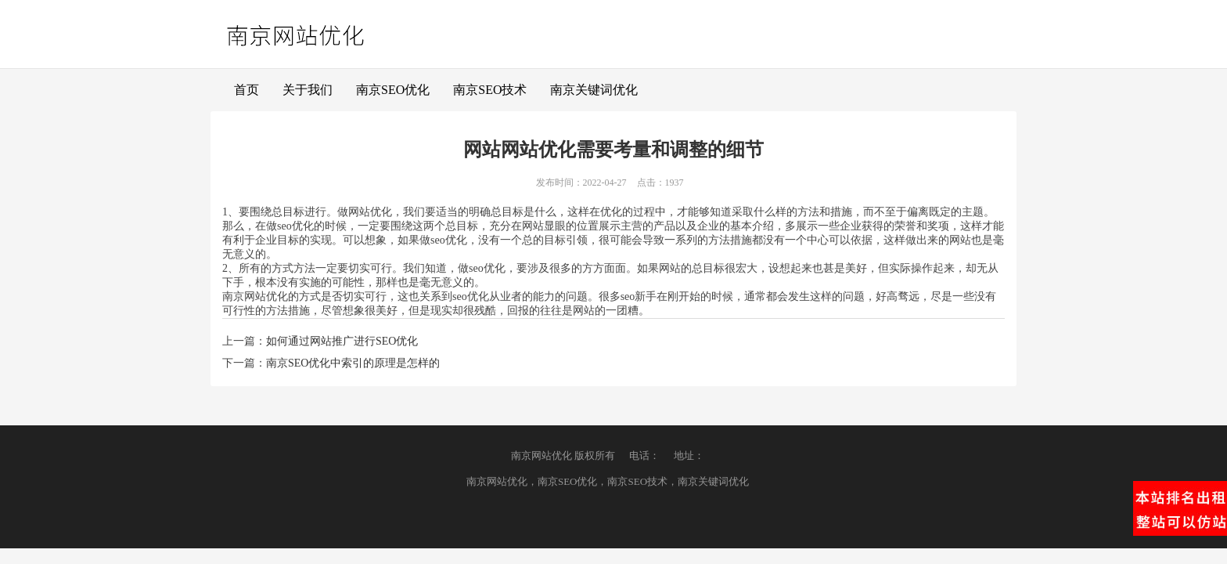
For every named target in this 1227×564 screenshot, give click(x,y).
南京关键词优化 (594, 89)
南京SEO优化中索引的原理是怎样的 (353, 363)
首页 (246, 89)
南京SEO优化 (393, 89)
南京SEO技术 (490, 89)
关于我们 (307, 89)
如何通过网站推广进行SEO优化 (342, 341)
